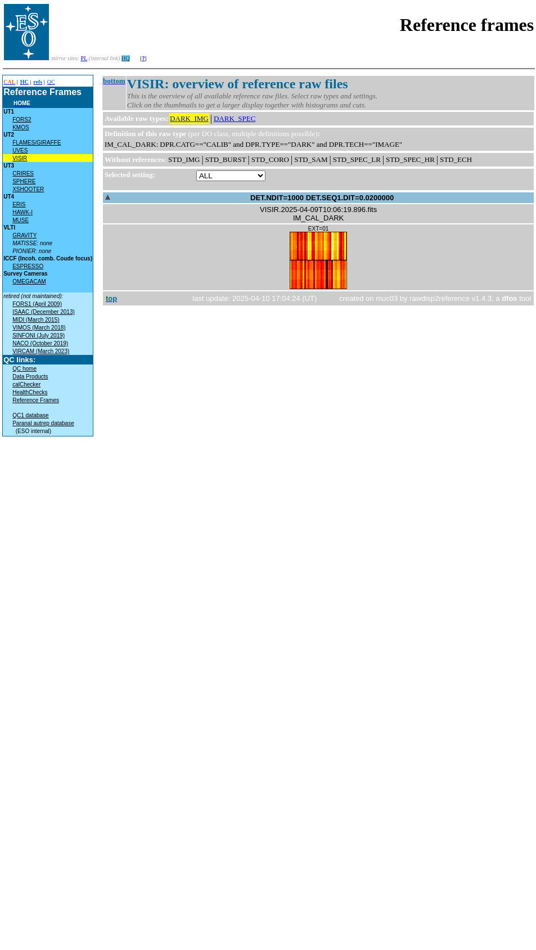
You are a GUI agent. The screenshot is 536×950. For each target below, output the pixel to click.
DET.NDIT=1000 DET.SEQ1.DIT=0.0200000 (322, 197)
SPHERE (23, 181)
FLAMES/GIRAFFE (36, 142)
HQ (125, 58)
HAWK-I (22, 212)
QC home (24, 369)
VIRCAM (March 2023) (40, 351)
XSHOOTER (28, 189)
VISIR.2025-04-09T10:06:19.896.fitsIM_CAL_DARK (318, 213)
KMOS (20, 127)
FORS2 (21, 119)
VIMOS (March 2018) (38, 328)
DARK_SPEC (234, 118)
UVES (20, 150)
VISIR (19, 158)
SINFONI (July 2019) (38, 335)
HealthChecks (29, 392)
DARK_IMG (189, 118)
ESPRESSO (27, 266)
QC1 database (30, 415)
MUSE (20, 220)
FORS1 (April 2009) (37, 304)
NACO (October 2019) (40, 343)
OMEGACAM (29, 281)
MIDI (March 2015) (35, 320)
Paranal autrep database (43, 423)
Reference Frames (35, 400)
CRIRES (23, 173)
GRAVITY (24, 235)
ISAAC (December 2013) (43, 312)
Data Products (30, 376)
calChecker (26, 384)
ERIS (18, 204)
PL (84, 58)
